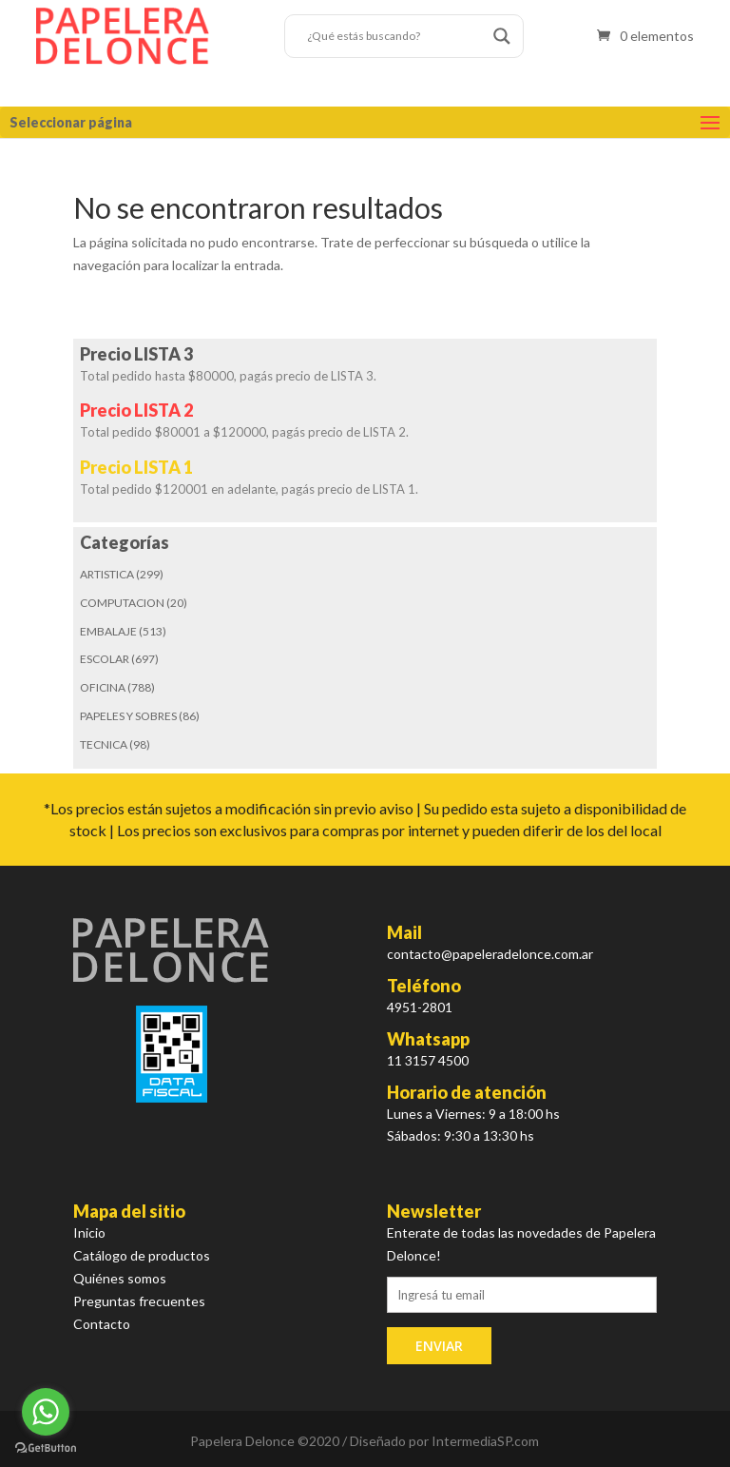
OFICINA (102, 687)
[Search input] (395, 36)
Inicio (89, 1232)
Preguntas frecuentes (139, 1301)
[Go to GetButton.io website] (45, 1448)
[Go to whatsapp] (45, 1412)
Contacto (101, 1324)
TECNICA (103, 744)
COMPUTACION (122, 603)
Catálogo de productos (141, 1255)
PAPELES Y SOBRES (128, 716)
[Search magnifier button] (502, 36)
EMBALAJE (108, 631)
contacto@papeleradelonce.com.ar (490, 954)
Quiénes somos (119, 1278)
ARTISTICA (107, 574)
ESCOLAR (104, 659)
